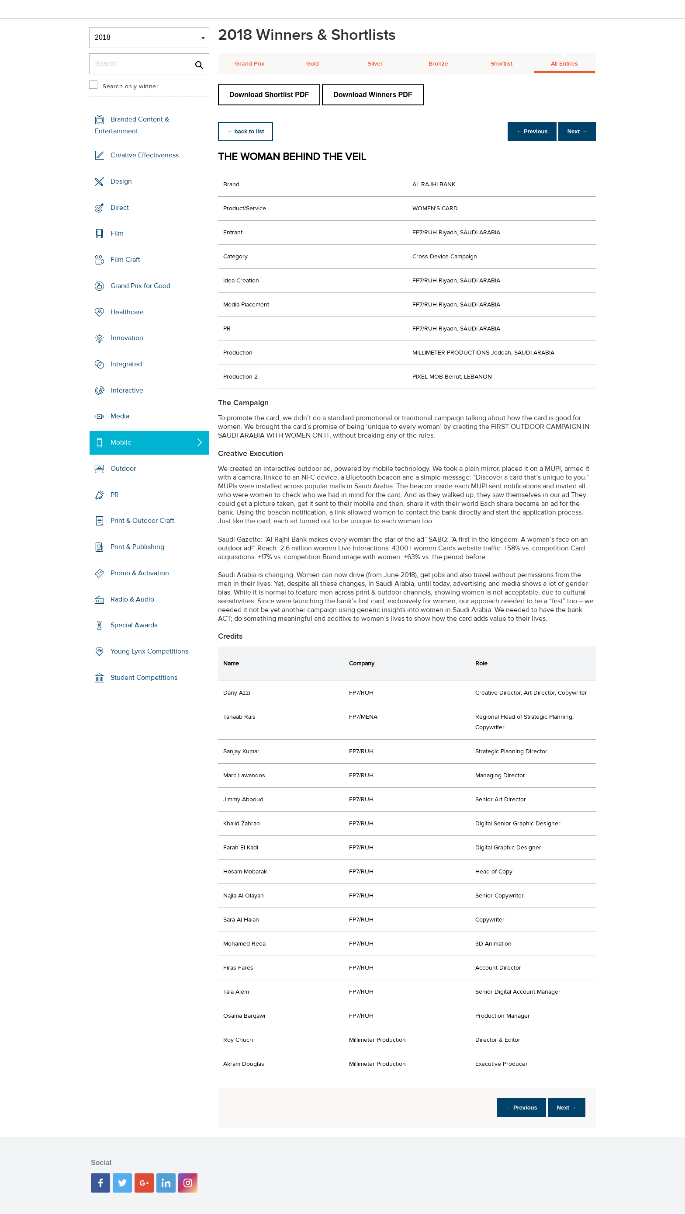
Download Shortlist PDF (269, 94)
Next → (575, 131)
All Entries (564, 64)
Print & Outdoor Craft (142, 520)
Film (117, 233)
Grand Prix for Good (140, 286)
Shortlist (501, 64)
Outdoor (123, 468)
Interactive (127, 390)
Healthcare (127, 311)
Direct (120, 207)
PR (115, 494)
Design (121, 181)
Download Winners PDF (372, 94)
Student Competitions (144, 677)
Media (120, 416)
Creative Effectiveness (145, 155)
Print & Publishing (137, 547)
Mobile (121, 442)
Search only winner (131, 86)
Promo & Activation (140, 573)
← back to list (247, 131)
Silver (375, 64)
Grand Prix (249, 64)
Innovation (127, 338)
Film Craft (125, 259)
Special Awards (134, 625)
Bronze (438, 64)
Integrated (126, 364)
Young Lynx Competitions (149, 651)
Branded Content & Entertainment (132, 125)
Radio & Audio (132, 599)
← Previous (527, 131)
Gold (312, 64)
